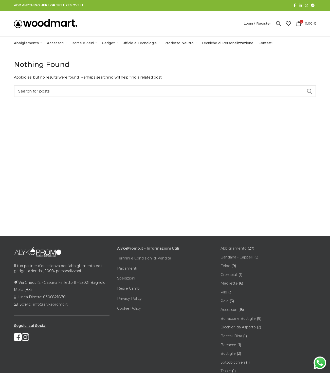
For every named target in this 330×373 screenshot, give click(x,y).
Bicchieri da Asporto (239, 327)
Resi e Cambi (128, 289)
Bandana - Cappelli (237, 257)
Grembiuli (230, 275)
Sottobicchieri (233, 363)
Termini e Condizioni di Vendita (144, 258)
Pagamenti (127, 269)
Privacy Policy (129, 299)
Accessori (229, 310)
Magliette (230, 284)
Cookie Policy (129, 309)
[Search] (165, 92)
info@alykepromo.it (50, 305)
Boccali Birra (232, 336)
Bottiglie (229, 354)
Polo (225, 301)
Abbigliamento (234, 249)
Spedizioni (126, 278)
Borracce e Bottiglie (239, 319)
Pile (224, 292)
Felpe (226, 266)
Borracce (229, 345)
